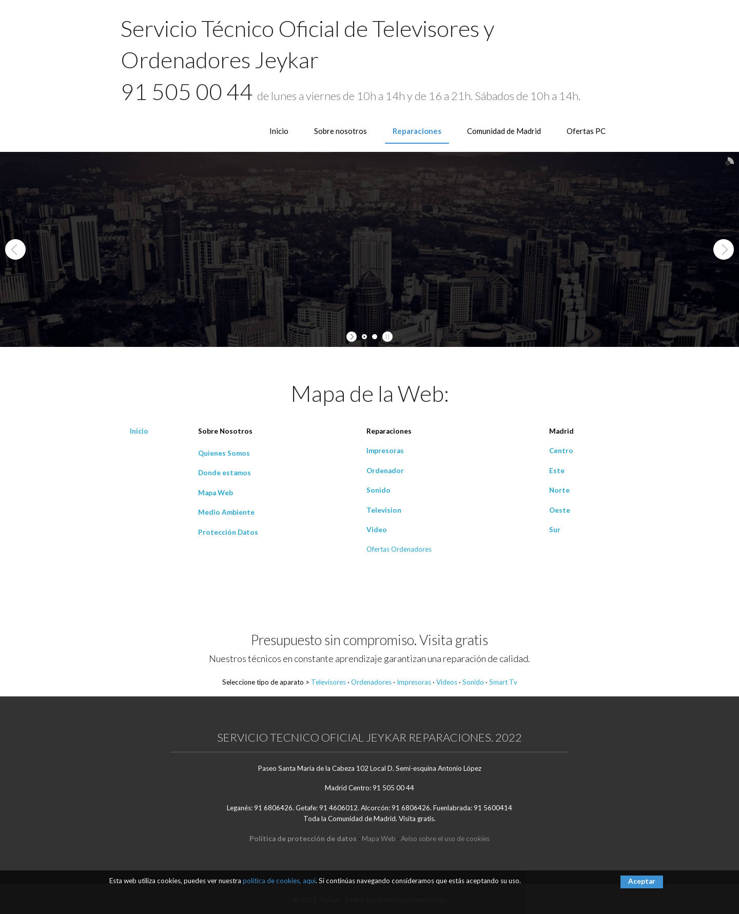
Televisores (328, 682)
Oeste (559, 510)
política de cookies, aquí (279, 881)
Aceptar (641, 881)
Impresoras (385, 450)
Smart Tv (503, 682)
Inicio (278, 130)
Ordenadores (371, 682)
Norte (559, 490)
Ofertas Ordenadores (399, 549)
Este (557, 470)
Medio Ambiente (226, 512)
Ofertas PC (586, 130)
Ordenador (385, 470)
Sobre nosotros (340, 130)
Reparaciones (417, 130)
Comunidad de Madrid (504, 130)
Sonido (378, 490)
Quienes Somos (224, 453)
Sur (554, 530)
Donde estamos (224, 473)
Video (376, 530)
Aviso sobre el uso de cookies (445, 838)
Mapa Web (215, 493)
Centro (561, 450)
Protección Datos (228, 532)
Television (383, 510)
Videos (446, 682)
